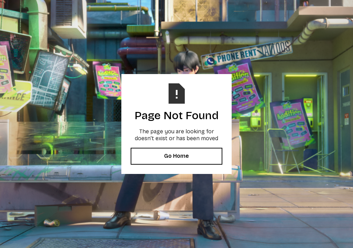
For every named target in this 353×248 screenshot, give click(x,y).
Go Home (176, 156)
